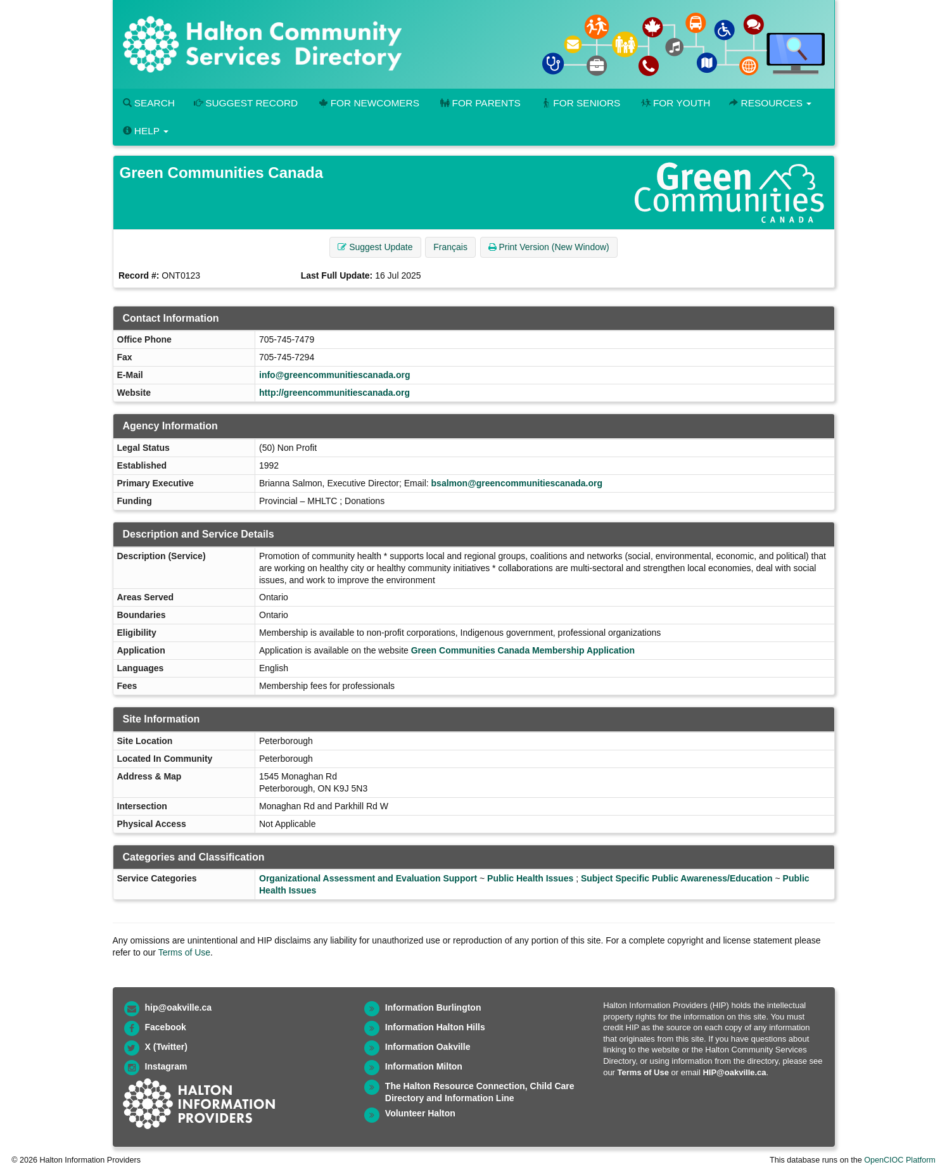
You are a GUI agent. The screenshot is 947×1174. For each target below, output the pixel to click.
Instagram (166, 1066)
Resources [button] (770, 103)
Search (149, 103)
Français (450, 247)
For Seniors (580, 103)
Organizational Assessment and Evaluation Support (368, 878)
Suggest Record (246, 103)
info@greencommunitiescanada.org (334, 375)
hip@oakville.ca (178, 1007)
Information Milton (423, 1066)
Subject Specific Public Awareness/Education (677, 878)
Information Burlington (433, 1007)
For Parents (479, 103)
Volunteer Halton (420, 1113)
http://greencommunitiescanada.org (334, 393)
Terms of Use (184, 952)
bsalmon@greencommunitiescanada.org (516, 483)
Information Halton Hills (435, 1027)
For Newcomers (368, 103)
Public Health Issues (530, 878)
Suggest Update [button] (375, 247)
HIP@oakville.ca (734, 1072)
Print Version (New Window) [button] (548, 247)
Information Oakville (428, 1047)
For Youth (674, 103)
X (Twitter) (166, 1047)
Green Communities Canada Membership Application (523, 650)
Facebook (165, 1027)
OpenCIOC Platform (900, 1160)
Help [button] (145, 130)
